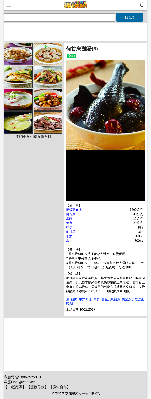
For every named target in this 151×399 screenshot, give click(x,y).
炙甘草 (71, 232)
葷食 (96, 299)
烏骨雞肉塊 (74, 209)
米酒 (69, 236)
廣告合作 (60, 387)
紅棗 (69, 227)
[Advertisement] (75, 344)
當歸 (69, 218)
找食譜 (129, 17)
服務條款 (37, 387)
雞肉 (74, 299)
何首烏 (71, 214)
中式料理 (85, 299)
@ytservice (27, 382)
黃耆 (69, 223)
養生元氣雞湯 (110, 299)
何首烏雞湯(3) (82, 48)
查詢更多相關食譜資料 (33, 137)
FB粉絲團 (14, 387)
